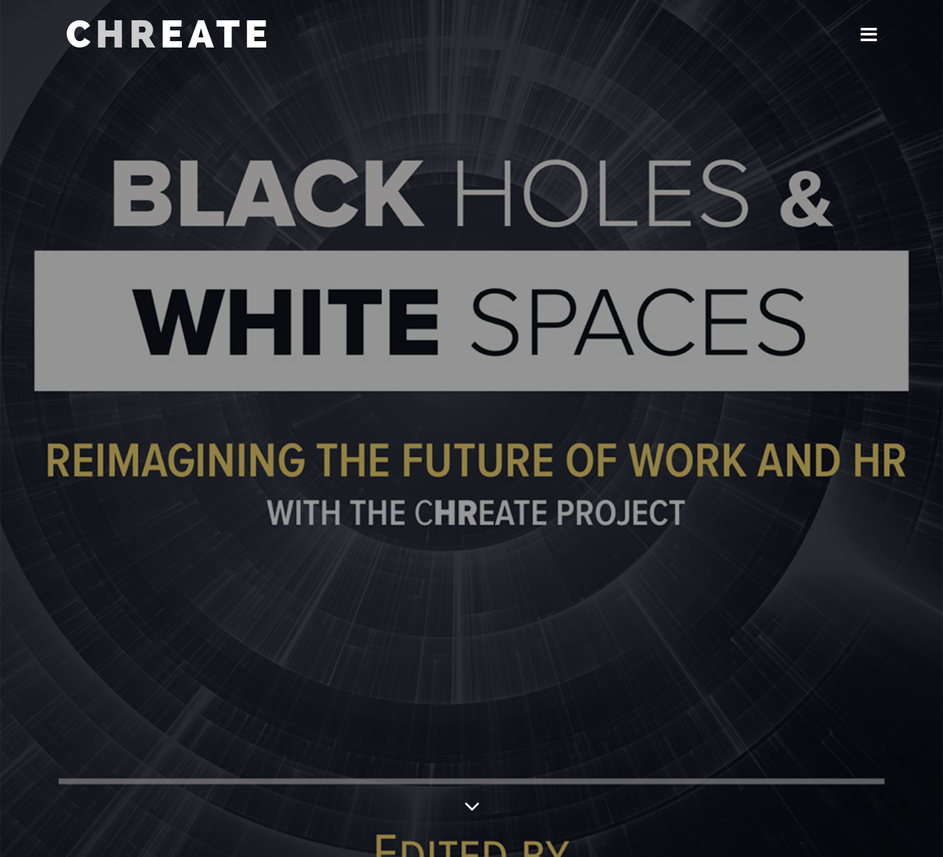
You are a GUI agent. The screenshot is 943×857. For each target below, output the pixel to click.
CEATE (169, 34)
